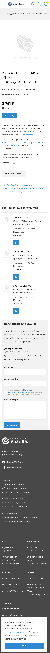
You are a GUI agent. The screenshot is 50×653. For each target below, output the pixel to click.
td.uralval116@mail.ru (37, 594)
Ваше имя (9, 367)
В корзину (10, 115)
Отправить (12, 425)
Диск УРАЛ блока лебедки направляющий (27, 223)
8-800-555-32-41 (39, 4)
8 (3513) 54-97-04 (11, 551)
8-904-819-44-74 (35, 551)
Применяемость (14, 174)
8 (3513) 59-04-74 (11, 547)
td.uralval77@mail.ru (12, 591)
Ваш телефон (11, 379)
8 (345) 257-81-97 (10, 609)
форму (26, 131)
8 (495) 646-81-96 (11, 578)
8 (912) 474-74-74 (34, 356)
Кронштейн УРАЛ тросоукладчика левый (25, 257)
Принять (24, 646)
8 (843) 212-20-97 (36, 578)
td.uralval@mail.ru (21, 359)
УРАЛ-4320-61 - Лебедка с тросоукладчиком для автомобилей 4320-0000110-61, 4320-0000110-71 (23, 188)
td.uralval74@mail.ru (37, 563)
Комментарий (11, 399)
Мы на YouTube (15, 462)
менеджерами (29, 134)
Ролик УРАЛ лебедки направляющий (24, 291)
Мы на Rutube (14, 467)
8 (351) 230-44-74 (35, 547)
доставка (31, 157)
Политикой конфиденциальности (21, 391)
